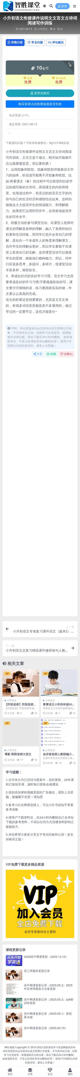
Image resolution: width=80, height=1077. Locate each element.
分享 (38, 354)
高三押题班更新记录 (37, 971)
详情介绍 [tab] (15, 42)
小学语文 (43, 29)
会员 (28, 78)
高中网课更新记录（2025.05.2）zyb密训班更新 (48, 1001)
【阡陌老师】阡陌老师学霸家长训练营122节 (20, 706)
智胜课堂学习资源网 (54, 1047)
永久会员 (59, 78)
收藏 (51, 354)
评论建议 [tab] (56, 42)
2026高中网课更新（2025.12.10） (46, 957)
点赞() (66, 354)
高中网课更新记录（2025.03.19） (46, 1028)
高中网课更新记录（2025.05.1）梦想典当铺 (48, 1015)
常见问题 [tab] (35, 42)
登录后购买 (40, 93)
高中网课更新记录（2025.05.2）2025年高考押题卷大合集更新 (48, 987)
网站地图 (9, 1047)
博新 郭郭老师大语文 (18, 754)
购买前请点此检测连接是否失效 (40, 104)
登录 (62, 6)
